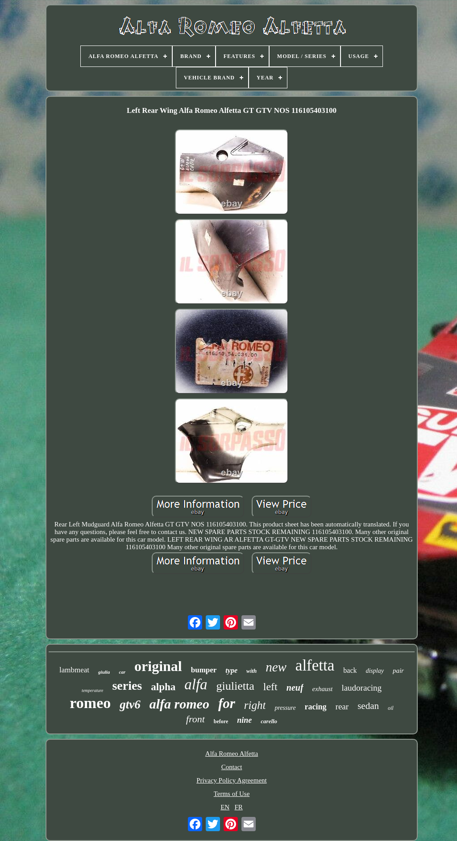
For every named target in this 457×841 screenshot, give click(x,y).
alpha (163, 686)
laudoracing (361, 687)
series (127, 685)
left (270, 686)
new (276, 667)
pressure (284, 707)
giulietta (235, 685)
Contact (231, 767)
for (226, 703)
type (231, 670)
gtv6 (130, 704)
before (221, 721)
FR (238, 807)
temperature (93, 690)
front (195, 719)
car (122, 672)
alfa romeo (179, 703)
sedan (368, 705)
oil (391, 708)
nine (244, 720)
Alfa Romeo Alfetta (231, 753)
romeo (90, 703)
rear (342, 706)
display (374, 670)
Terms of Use (232, 793)
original (158, 666)
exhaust (322, 688)
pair (398, 670)
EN (224, 807)
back (350, 670)
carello (269, 721)
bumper (204, 670)
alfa (195, 684)
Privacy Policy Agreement (231, 780)
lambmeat (74, 670)
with (251, 670)
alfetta (314, 665)
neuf (295, 687)
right (255, 705)
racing (316, 706)
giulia (104, 672)
